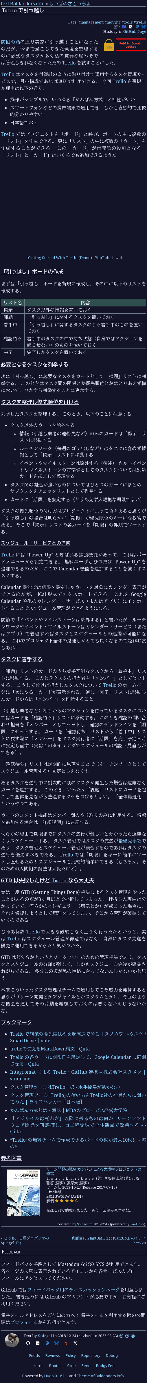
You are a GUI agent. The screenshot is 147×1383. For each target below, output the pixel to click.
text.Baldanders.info (23, 3)
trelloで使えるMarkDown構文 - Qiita (50, 1049)
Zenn (86, 1365)
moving (113, 22)
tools (128, 22)
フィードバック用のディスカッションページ (73, 1290)
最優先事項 (130, 841)
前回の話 (10, 42)
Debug (112, 1355)
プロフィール (24, 1322)
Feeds (34, 1355)
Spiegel (82, 1224)
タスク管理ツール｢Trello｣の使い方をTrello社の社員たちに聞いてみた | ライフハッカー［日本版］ (78, 1098)
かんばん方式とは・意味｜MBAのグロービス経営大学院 (68, 1110)
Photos (55, 1365)
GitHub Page (134, 31)
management (92, 22)
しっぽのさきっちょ (70, 3)
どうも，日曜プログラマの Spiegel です (25, 1240)
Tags (72, 22)
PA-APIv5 (137, 1224)
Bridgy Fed (105, 1365)
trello (141, 22)
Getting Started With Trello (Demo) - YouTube (69, 257)
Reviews (52, 1355)
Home (38, 1365)
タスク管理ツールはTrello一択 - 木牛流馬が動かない (65, 1087)
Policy (71, 1355)
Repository (90, 1355)
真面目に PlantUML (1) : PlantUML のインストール (108, 1240)
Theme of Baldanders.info (100, 1375)
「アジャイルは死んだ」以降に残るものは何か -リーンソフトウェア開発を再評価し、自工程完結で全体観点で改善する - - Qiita (78, 1125)
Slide (71, 1365)
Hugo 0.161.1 (56, 1375)
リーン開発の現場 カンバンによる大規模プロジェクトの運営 (93, 1172)
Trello (69, 63)
